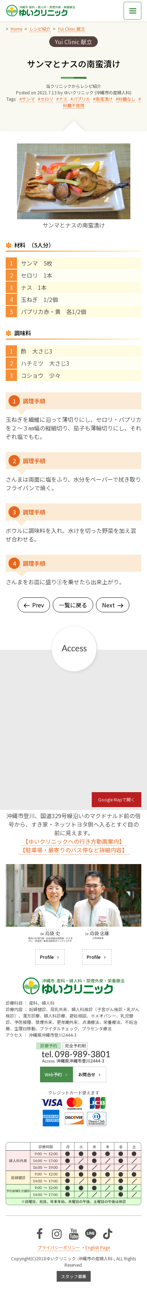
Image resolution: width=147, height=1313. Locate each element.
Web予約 (56, 1074)
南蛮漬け (104, 99)
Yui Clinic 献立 (73, 41)
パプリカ (81, 99)
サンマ (28, 99)
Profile (50, 957)
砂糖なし (126, 99)
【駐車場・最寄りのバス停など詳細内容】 (74, 850)
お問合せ (90, 1074)
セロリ (46, 99)
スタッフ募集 (73, 1276)
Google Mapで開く (116, 799)
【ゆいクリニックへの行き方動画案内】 (74, 841)
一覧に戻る (73, 605)
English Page (97, 1247)
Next (112, 605)
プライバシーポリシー (59, 1247)
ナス (63, 99)
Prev (34, 605)
